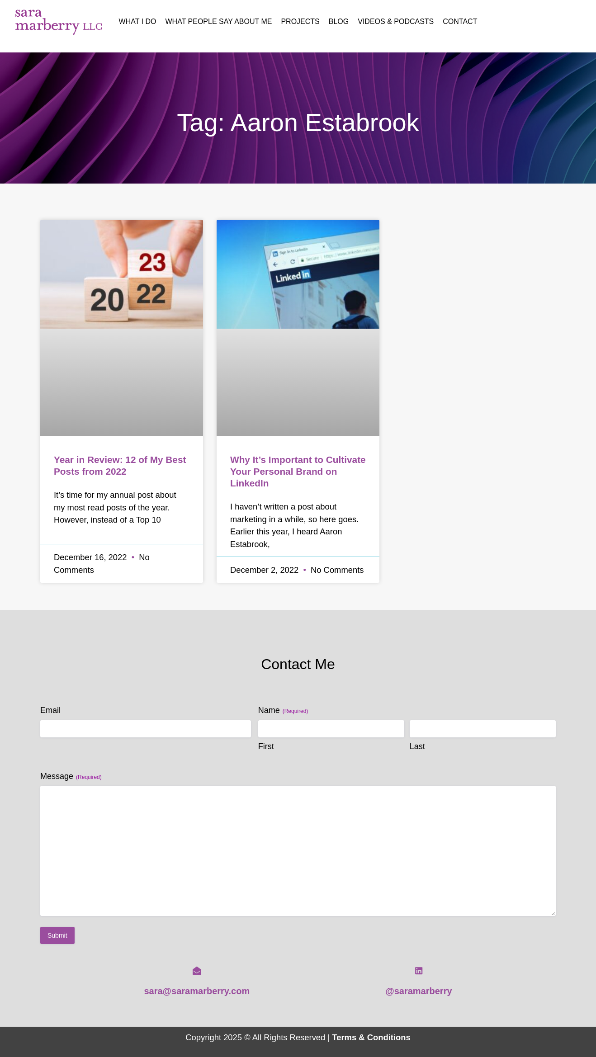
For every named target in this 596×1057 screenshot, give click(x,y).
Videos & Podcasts (396, 21)
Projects (300, 21)
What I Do (137, 21)
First (266, 746)
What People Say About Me (219, 21)
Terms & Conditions (371, 1037)
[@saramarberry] (419, 971)
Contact (460, 21)
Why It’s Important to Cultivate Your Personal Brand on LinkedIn (298, 471)
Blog (339, 21)
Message (71, 776)
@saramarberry (418, 991)
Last (417, 746)
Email (50, 710)
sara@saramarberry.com (197, 991)
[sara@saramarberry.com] (197, 971)
